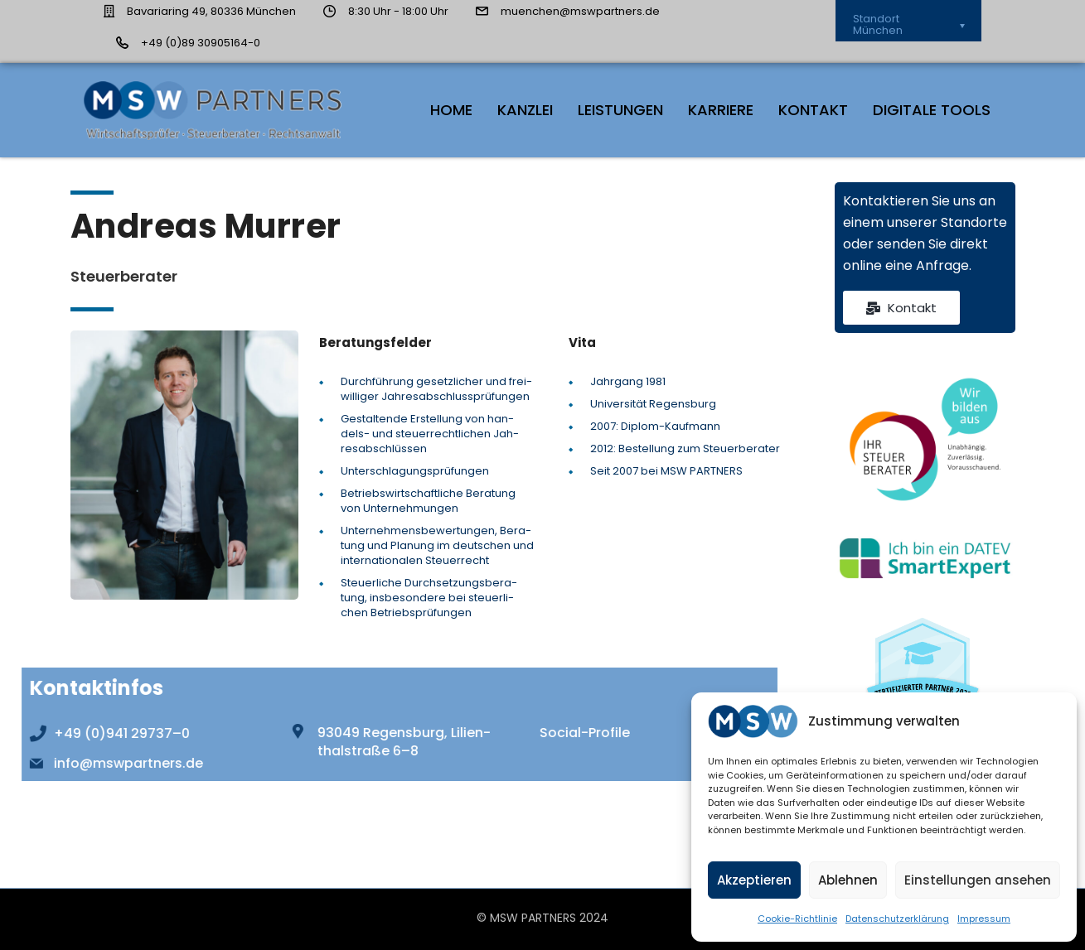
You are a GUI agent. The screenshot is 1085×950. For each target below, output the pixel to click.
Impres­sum (983, 918)
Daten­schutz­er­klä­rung (897, 918)
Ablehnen (848, 880)
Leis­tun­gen (620, 109)
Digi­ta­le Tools (932, 109)
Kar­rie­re (720, 109)
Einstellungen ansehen (977, 880)
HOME (451, 109)
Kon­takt (813, 109)
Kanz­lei (525, 109)
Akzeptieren (754, 880)
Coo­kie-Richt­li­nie (797, 918)
